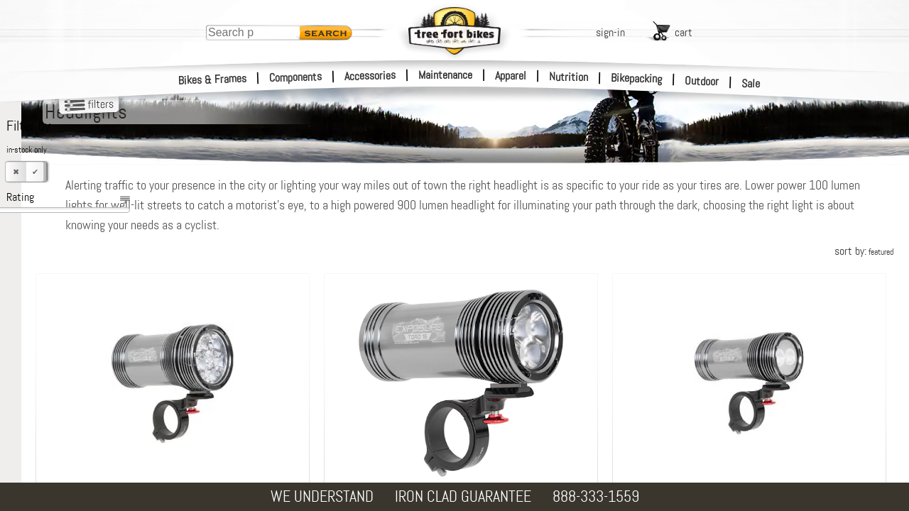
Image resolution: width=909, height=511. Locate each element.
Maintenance (445, 74)
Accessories (370, 75)
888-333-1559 (596, 496)
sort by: (863, 250)
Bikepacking (637, 78)
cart (683, 32)
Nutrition (568, 76)
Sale (751, 84)
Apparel (510, 75)
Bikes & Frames (212, 79)
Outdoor (702, 81)
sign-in (610, 32)
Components (295, 77)
